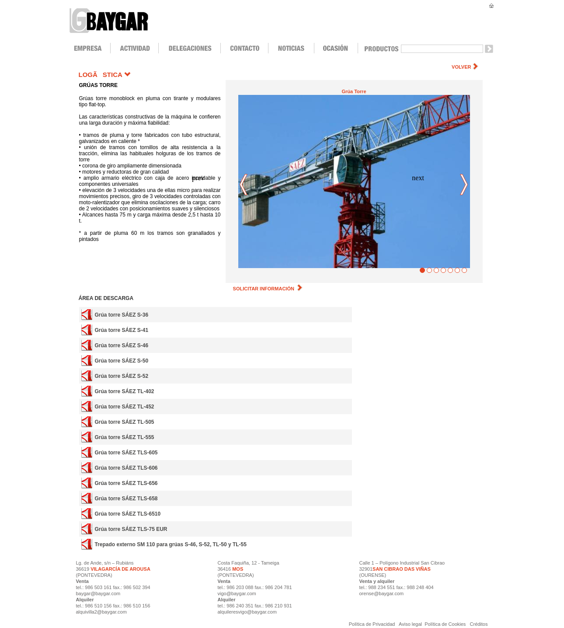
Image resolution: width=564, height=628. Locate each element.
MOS (237, 569)
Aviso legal (411, 624)
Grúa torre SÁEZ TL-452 (124, 407)
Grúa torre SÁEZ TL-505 (124, 422)
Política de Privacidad (373, 624)
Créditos (479, 624)
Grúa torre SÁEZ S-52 (121, 376)
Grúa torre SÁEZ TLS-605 (125, 453)
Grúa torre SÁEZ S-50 (121, 361)
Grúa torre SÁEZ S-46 (121, 345)
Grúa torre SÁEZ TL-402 (124, 391)
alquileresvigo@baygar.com (247, 611)
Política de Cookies (445, 624)
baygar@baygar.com (98, 593)
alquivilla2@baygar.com (101, 611)
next (464, 185)
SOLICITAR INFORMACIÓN (268, 288)
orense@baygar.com (381, 593)
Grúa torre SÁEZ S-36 (121, 315)
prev (244, 185)
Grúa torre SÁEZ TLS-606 (125, 468)
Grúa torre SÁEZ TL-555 (124, 437)
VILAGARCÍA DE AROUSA (119, 569)
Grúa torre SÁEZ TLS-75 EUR (130, 529)
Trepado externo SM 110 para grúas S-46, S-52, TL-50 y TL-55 (170, 544)
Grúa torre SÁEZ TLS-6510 (127, 514)
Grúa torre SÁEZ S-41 (121, 330)
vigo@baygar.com (237, 593)
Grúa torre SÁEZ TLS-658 (125, 498)
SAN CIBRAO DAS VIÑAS (402, 569)
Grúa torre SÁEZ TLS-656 (125, 483)
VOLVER (461, 67)
